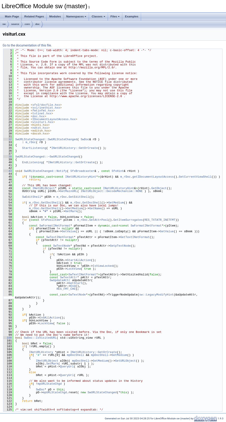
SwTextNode (61, 246)
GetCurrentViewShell (195, 177)
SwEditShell (31, 197)
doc (37, 24)
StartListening (34, 148)
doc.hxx (38, 116)
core (27, 24)
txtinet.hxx (41, 113)
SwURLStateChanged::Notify (45, 171)
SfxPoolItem (50, 220)
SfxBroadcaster (82, 171)
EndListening (32, 162)
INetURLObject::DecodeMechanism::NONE (112, 191)
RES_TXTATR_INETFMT (159, 220)
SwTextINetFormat (60, 237)
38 (7, 157)
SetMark (52, 364)
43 (7, 171)
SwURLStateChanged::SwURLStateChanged (46, 139)
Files (115, 16)
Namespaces (76, 16)
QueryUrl (67, 366)
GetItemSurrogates (128, 220)
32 (7, 139)
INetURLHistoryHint (80, 177)
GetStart (75, 283)
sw (4, 24)
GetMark (71, 211)
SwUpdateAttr (60, 280)
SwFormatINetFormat (54, 226)
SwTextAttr (68, 277)
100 (7, 338)
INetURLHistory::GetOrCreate (74, 148)
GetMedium (116, 203)
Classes (98, 16)
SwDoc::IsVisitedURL (40, 338)
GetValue (68, 231)
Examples (131, 16)
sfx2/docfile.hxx (46, 105)
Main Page (12, 16)
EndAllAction (49, 318)
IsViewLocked (103, 266)
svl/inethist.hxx (46, 108)
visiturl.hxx (42, 122)
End (72, 286)
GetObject (159, 188)
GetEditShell (79, 197)
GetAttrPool (98, 220)
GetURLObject (125, 361)
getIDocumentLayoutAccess (153, 177)
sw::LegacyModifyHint (156, 295)
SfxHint (118, 171)
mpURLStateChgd (50, 384)
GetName (95, 208)
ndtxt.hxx (40, 128)
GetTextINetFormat (135, 237)
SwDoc (85, 139)
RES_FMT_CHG (65, 289)
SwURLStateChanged (102, 392)
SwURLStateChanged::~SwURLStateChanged (47, 157)
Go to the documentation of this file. (27, 45)
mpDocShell (75, 355)
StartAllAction (79, 260)
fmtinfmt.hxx (42, 111)
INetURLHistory (41, 352)
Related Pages (34, 16)
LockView (74, 269)
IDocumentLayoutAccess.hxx (53, 119)
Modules (55, 16)
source (15, 24)
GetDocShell (50, 203)
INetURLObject (43, 188)
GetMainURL (68, 191)
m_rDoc (31, 142)
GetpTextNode (120, 246)
